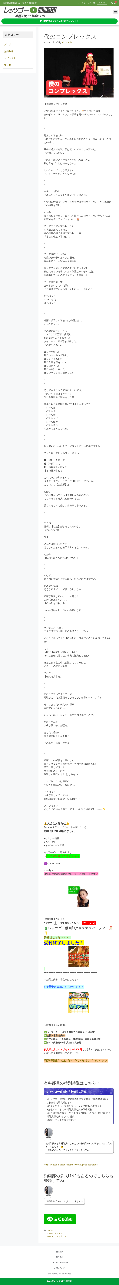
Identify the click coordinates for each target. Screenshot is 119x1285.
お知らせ (8, 51)
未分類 (7, 65)
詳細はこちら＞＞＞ (57, 937)
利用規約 (59, 1257)
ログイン (102, 3)
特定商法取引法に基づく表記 (59, 1273)
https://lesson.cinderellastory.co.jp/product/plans (71, 1164)
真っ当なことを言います (57, 1236)
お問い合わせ (59, 1268)
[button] (115, 12)
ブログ (7, 44)
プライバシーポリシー (59, 1262)
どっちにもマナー (55, 1233)
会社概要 (59, 1251)
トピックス (52, 1230)
